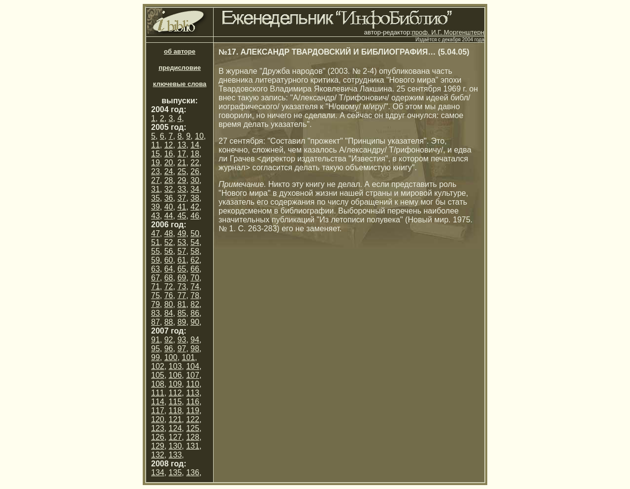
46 (194, 216)
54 (194, 242)
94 (194, 340)
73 (181, 286)
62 (194, 260)
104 (192, 366)
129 (157, 446)
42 (194, 207)
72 (168, 286)
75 (155, 295)
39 (155, 207)
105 (157, 375)
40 (168, 207)
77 (181, 295)
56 (168, 251)
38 (194, 198)
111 (157, 393)
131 (192, 446)
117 (157, 410)
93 (181, 340)
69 (181, 278)
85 (181, 313)
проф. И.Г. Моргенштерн (448, 32)
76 (168, 295)
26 (194, 171)
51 (155, 242)
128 (192, 437)
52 (168, 242)
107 (192, 375)
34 (194, 189)
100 (171, 357)
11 (155, 145)
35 (155, 198)
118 (175, 410)
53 (181, 242)
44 (168, 216)
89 (181, 322)
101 (188, 357)
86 (194, 313)
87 (155, 322)
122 (192, 419)
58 (194, 251)
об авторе (179, 51)
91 (155, 340)
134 (157, 472)
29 (181, 180)
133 (175, 455)
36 (168, 198)
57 (181, 251)
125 (192, 428)
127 (175, 437)
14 (194, 145)
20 (168, 162)
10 (199, 136)
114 (157, 401)
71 (155, 286)
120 (157, 419)
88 (168, 322)
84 (168, 313)
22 (194, 162)
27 (155, 180)
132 (157, 455)
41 (181, 207)
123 (157, 428)
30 (194, 180)
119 (192, 410)
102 (157, 366)
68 (168, 278)
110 (192, 384)
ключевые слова (180, 84)
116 (192, 401)
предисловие (179, 67)
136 (192, 472)
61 (181, 260)
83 (155, 313)
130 (175, 446)
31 (155, 189)
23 (155, 171)
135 (175, 472)
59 (155, 260)
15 (155, 154)
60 (168, 260)
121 (175, 419)
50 (194, 233)
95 (155, 348)
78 (194, 295)
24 (168, 171)
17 (181, 154)
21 (181, 162)
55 (155, 251)
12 (168, 145)
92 (168, 340)
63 (155, 269)
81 (181, 304)
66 (194, 269)
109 (175, 384)
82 (194, 304)
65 (181, 269)
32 (168, 189)
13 (181, 145)
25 (181, 171)
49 (181, 233)
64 (168, 269)
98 (194, 348)
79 (155, 304)
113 (192, 393)
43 (155, 216)
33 (181, 189)
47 (155, 233)
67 (155, 278)
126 (157, 437)
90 (194, 322)
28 (168, 180)
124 (175, 428)
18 (194, 154)
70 (194, 278)
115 (175, 401)
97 (181, 348)
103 (175, 366)
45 (181, 216)
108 (157, 384)
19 (155, 162)
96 (168, 348)
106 (175, 375)
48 (168, 233)
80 (168, 304)
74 (194, 286)
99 (155, 357)
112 (175, 393)
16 (168, 154)
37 (181, 198)
